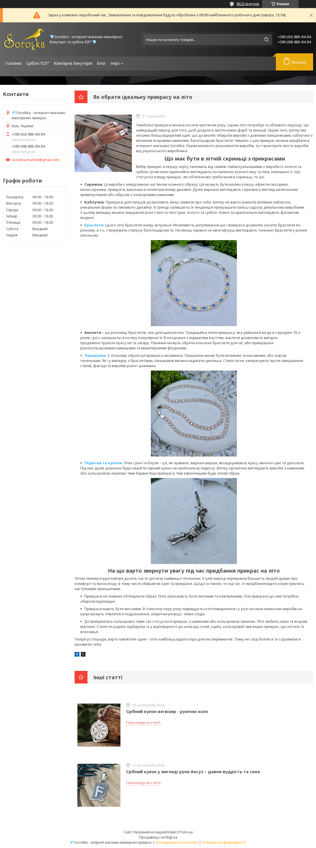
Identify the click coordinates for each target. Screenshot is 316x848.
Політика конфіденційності (224, 842)
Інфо (115, 63)
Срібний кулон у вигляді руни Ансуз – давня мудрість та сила (193, 771)
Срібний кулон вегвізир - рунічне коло (167, 711)
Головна (13, 63)
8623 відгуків (248, 3)
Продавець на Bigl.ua (158, 837)
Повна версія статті (143, 722)
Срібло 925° (37, 63)
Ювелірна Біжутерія (73, 63)
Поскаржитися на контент (177, 842)
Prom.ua (185, 832)
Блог (101, 63)
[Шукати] (266, 39)
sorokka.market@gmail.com (35, 159)
